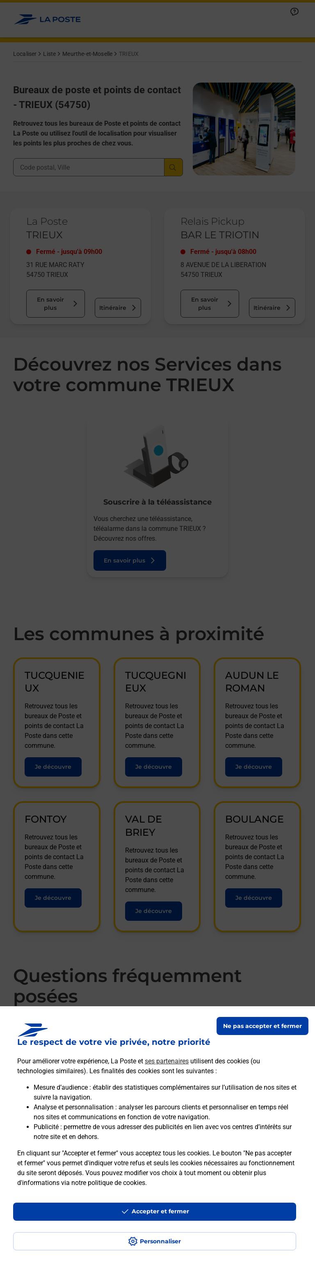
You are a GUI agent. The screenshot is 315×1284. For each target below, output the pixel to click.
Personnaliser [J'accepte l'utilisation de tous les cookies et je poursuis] (160, 1241)
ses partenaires (167, 1061)
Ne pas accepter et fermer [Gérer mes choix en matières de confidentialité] (262, 1026)
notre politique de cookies (108, 1183)
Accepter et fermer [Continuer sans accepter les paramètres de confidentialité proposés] (160, 1211)
